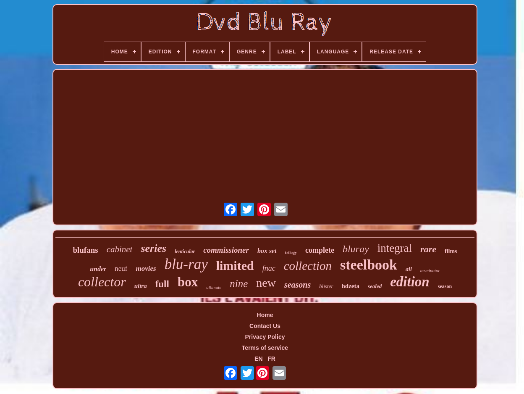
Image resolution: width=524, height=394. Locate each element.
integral (394, 248)
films (451, 251)
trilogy (291, 252)
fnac (268, 268)
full (162, 284)
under (98, 268)
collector (102, 281)
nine (239, 283)
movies (146, 268)
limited (235, 265)
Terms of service (265, 347)
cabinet (120, 249)
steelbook (368, 264)
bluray (356, 248)
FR (271, 358)
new (266, 282)
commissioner (226, 250)
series (153, 248)
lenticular (185, 251)
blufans (85, 250)
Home (265, 315)
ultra (140, 286)
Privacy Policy (265, 336)
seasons (297, 284)
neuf (121, 268)
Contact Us (264, 326)
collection (308, 265)
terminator (430, 270)
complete (319, 250)
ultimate (213, 287)
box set (267, 250)
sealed (375, 286)
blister (326, 286)
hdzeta (351, 286)
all (409, 269)
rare (428, 249)
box (188, 282)
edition (410, 281)
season (445, 286)
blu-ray (186, 264)
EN (258, 358)
